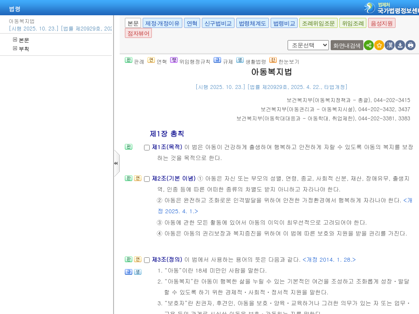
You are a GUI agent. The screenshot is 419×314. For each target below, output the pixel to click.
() (329, 99)
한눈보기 (284, 61)
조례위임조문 (318, 23)
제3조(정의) (167, 259)
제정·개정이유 (162, 23)
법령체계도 (252, 23)
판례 (134, 61)
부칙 (21, 48)
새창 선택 (290, 40)
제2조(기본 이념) (174, 178)
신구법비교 (218, 23)
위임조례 (353, 23)
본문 (21, 40)
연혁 (192, 23)
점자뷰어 (138, 33)
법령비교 (284, 23)
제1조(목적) (167, 147)
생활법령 (251, 61)
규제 (223, 61)
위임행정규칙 (190, 61)
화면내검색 (347, 45)
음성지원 (381, 23)
